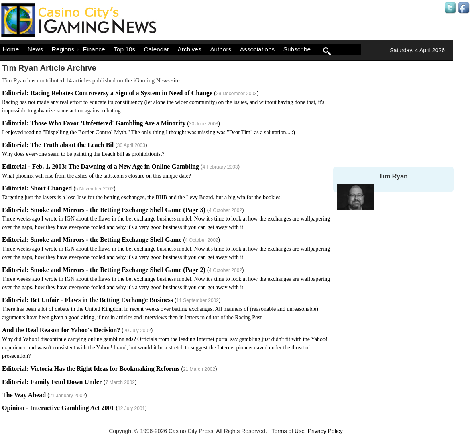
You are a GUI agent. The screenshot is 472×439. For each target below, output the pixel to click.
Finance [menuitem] (94, 49)
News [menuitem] (35, 49)
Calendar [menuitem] (156, 49)
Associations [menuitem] (257, 49)
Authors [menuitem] (220, 49)
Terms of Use (287, 431)
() (163, 102)
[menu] (180, 49)
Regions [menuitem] (66, 49)
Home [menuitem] (10, 49)
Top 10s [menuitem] (124, 49)
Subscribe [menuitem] (297, 49)
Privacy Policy (325, 431)
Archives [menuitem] (189, 49)
